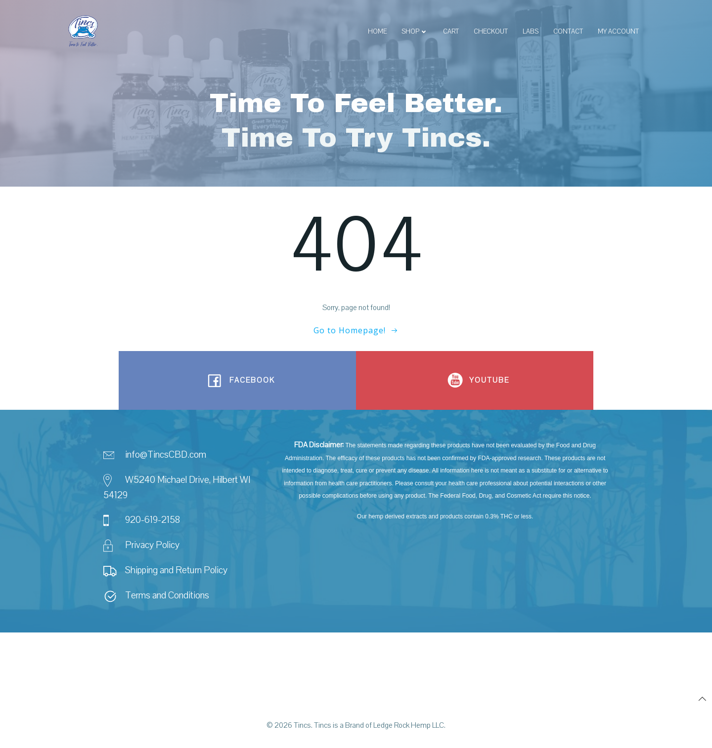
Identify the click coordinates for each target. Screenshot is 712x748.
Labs (530, 32)
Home (376, 32)
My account (617, 32)
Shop (414, 32)
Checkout (490, 32)
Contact (567, 32)
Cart (450, 32)
